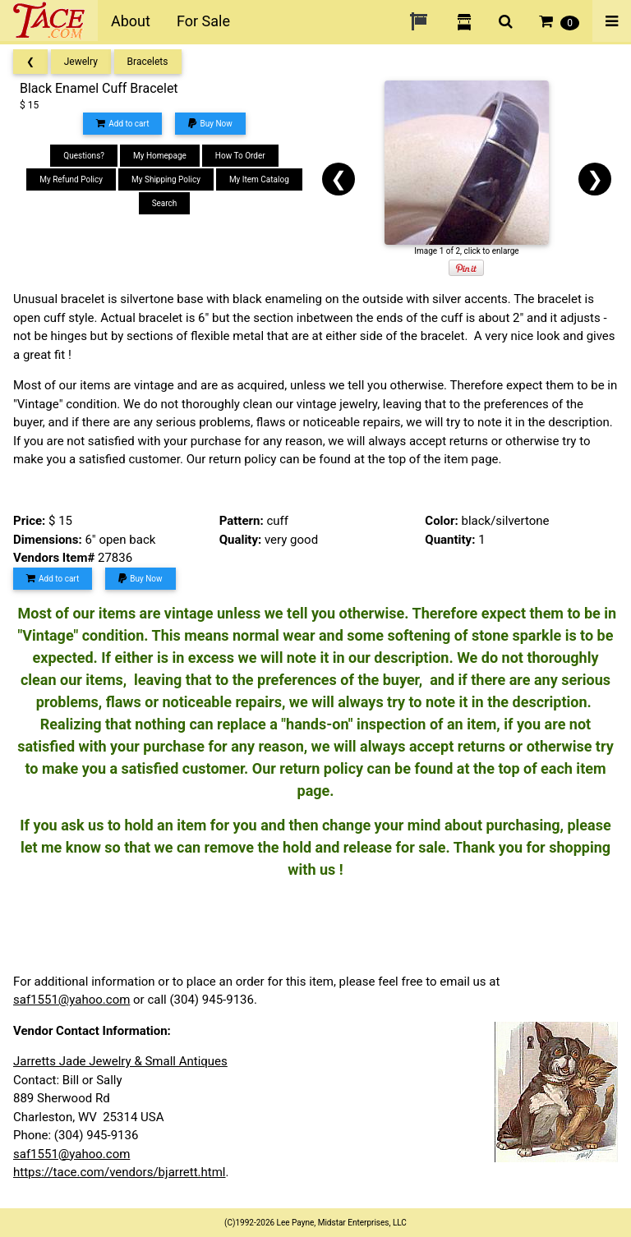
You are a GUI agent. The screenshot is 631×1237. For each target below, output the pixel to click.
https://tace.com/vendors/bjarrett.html (119, 1172)
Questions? (83, 155)
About (130, 21)
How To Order (240, 155)
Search (164, 203)
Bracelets (147, 61)
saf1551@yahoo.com (71, 999)
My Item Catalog (259, 179)
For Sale (203, 21)
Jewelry (81, 61)
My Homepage (160, 155)
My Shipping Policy (165, 179)
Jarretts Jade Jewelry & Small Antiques (120, 1061)
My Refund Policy (71, 179)
